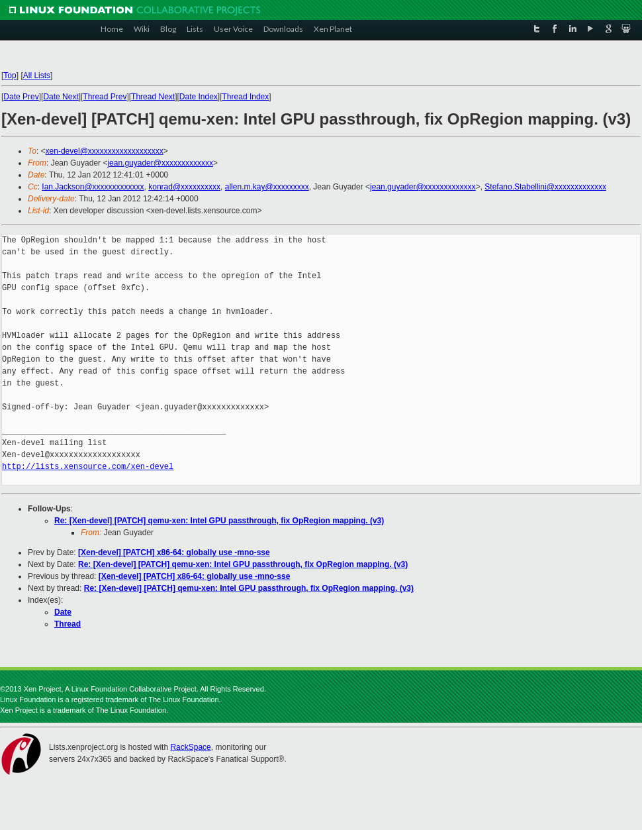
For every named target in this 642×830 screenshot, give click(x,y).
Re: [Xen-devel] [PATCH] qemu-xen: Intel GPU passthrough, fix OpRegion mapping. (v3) (219, 520)
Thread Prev (104, 96)
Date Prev (20, 96)
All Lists (36, 75)
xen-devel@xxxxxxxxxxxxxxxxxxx (104, 151)
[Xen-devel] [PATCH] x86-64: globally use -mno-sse (174, 552)
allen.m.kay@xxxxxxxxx (267, 186)
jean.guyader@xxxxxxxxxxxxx (160, 163)
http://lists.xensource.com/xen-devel (87, 466)
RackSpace (190, 747)
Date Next (60, 96)
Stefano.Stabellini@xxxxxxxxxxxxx (545, 186)
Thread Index (245, 96)
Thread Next (153, 96)
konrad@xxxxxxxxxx (184, 186)
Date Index (198, 96)
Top (9, 75)
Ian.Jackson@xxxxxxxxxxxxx (93, 186)
